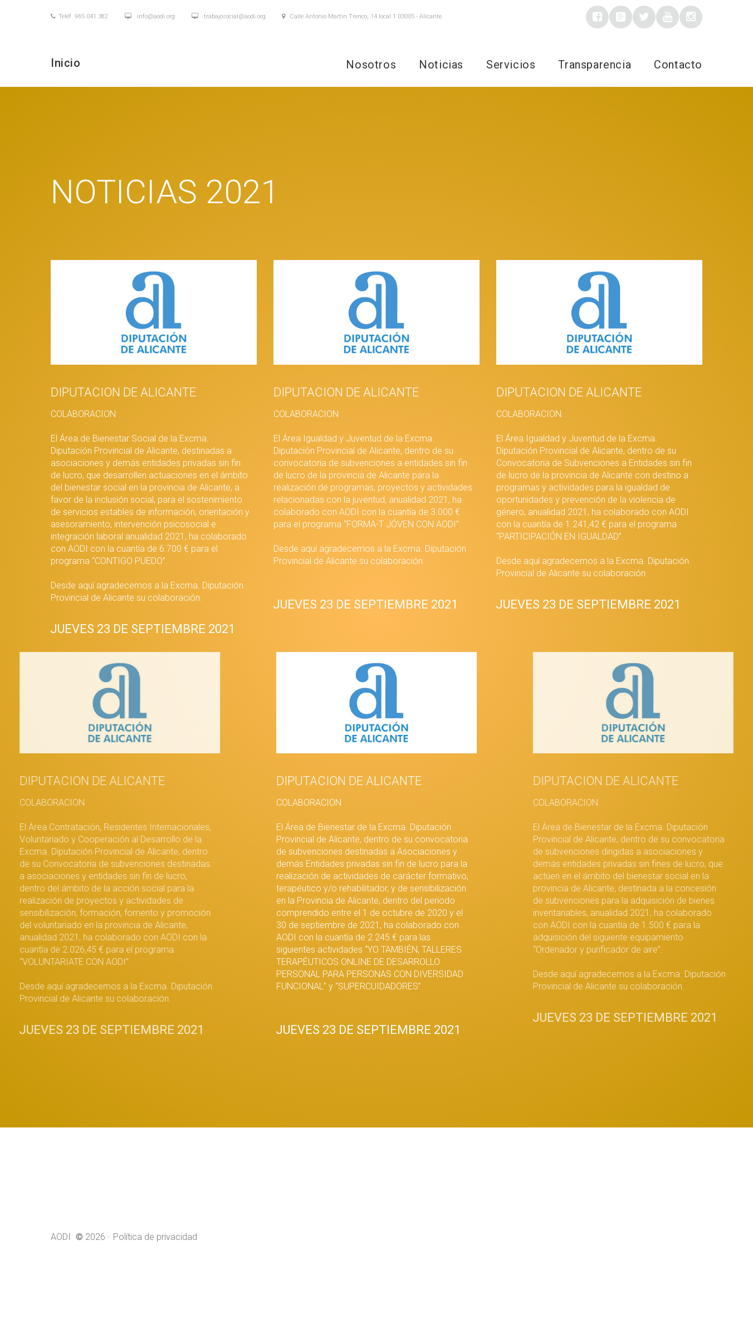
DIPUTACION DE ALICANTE (110, 392)
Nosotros (371, 64)
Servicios (510, 64)
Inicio (66, 63)
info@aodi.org (150, 17)
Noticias (441, 64)
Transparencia (594, 64)
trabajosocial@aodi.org (229, 17)
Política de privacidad (155, 1256)
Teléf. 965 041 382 (79, 17)
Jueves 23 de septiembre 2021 (129, 638)
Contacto (678, 64)
